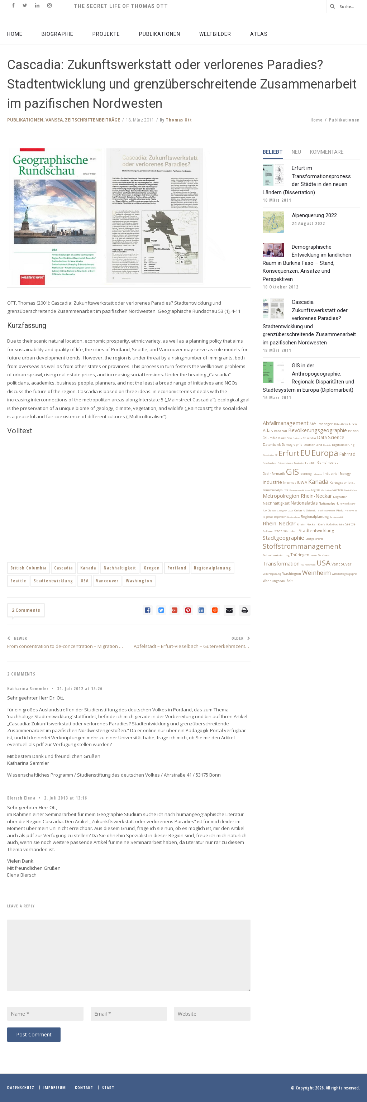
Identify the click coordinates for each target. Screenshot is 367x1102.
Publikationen (25, 120)
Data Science (330, 437)
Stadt (278, 531)
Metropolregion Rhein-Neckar (297, 495)
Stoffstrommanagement (302, 546)
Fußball (310, 462)
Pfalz (340, 510)
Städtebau (290, 531)
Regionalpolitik (336, 517)
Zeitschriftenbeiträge (92, 120)
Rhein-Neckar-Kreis (311, 524)
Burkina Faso (285, 438)
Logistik (315, 490)
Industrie (272, 482)
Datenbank (272, 444)
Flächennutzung (285, 463)
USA (85, 581)
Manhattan (326, 490)
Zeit (289, 581)
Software (268, 531)
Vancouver (107, 581)
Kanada (88, 568)
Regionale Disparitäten (274, 517)
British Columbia (28, 568)
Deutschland (313, 445)
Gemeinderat (328, 463)
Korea (307, 490)
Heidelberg (306, 474)
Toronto (313, 555)
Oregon (152, 568)
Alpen (353, 424)
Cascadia (63, 568)
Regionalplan (293, 517)
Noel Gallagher (279, 510)
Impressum (54, 1087)
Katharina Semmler (27, 689)
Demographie (292, 445)
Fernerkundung (270, 463)
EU (305, 453)
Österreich (311, 510)
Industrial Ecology (337, 474)
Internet (289, 483)
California (297, 438)
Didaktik (327, 445)
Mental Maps (350, 490)
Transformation (281, 563)
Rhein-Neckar (279, 523)
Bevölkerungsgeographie (317, 430)
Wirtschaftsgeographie (344, 574)
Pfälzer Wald (351, 510)
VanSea (54, 120)
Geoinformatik (274, 474)
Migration (340, 496)
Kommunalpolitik (276, 490)
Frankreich (299, 463)
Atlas (268, 431)
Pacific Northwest (326, 510)
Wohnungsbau (274, 581)
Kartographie (340, 482)
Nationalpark (329, 503)
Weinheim (316, 572)
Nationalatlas (304, 503)
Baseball (280, 431)
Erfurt (288, 453)
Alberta (344, 424)
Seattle (18, 581)
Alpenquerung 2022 (314, 215)
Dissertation (268, 455)
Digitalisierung (343, 445)
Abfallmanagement (286, 422)
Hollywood (317, 474)
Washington (139, 581)
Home (316, 120)
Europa (324, 452)
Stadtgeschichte (314, 538)
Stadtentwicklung (53, 581)
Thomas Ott (179, 120)
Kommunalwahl (297, 490)
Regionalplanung (212, 568)
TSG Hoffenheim (308, 564)
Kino (353, 483)
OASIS (290, 510)
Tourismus (323, 555)
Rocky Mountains (335, 524)
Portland (176, 568)
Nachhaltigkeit (120, 568)
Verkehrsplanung (272, 574)
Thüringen (300, 554)
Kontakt (84, 1087)
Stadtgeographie (283, 537)
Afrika (336, 424)
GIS (292, 471)
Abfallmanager (321, 424)
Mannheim (338, 490)
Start (108, 1087)
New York (344, 503)
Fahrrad (347, 454)
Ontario (299, 510)
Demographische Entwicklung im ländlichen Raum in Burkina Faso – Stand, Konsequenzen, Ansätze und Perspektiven (307, 263)
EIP (276, 455)
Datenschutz (20, 1087)
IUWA (302, 482)
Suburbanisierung (276, 555)
